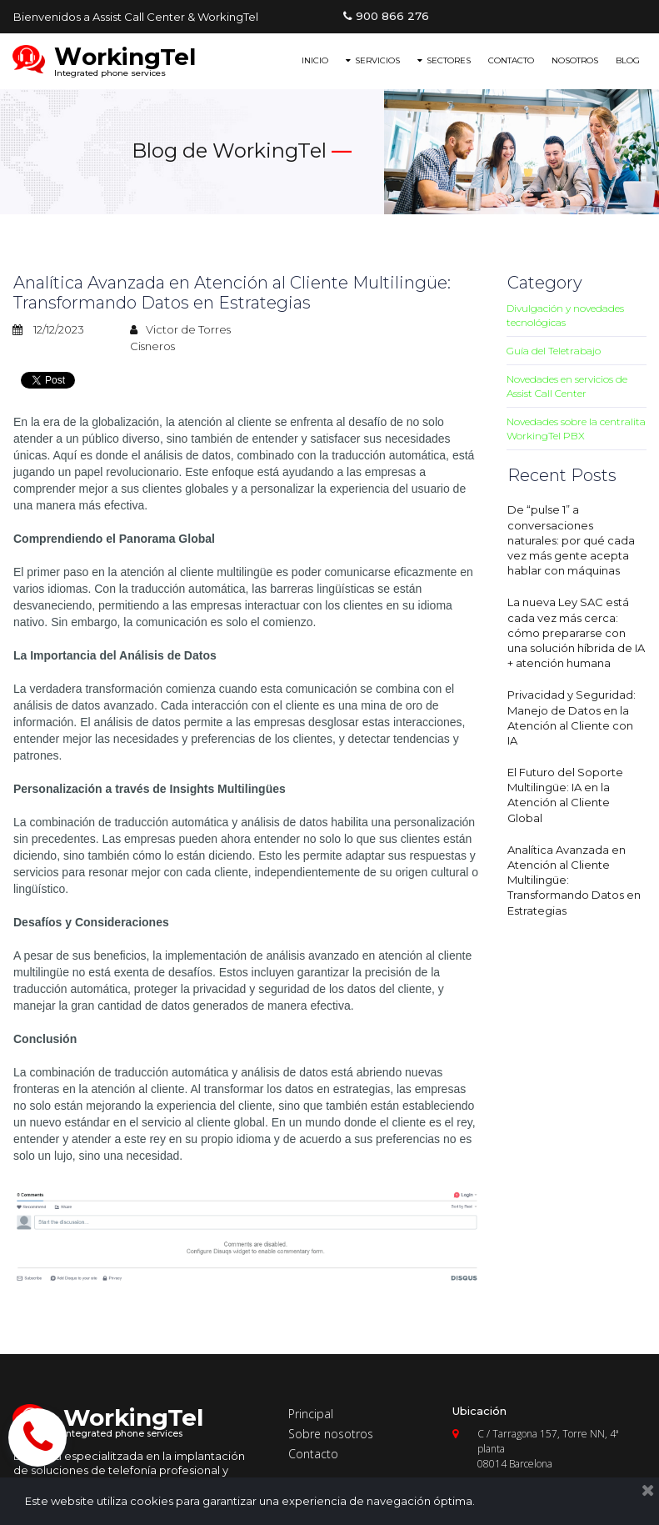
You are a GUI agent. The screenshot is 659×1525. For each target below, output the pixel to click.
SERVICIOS (373, 60)
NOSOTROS (575, 60)
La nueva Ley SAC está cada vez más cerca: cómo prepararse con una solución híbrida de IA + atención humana (576, 632)
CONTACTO (511, 60)
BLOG (628, 60)
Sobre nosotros (330, 1434)
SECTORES (444, 60)
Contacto (313, 1454)
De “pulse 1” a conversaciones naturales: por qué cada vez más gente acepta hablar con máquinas (571, 540)
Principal (310, 1414)
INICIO (315, 60)
